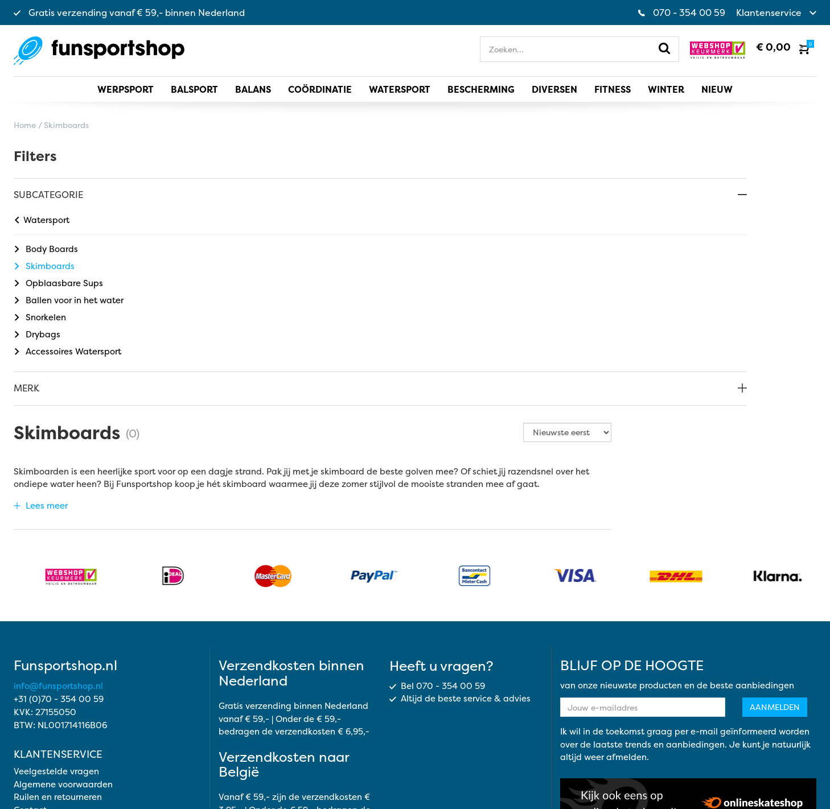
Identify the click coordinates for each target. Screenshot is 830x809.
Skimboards (45, 266)
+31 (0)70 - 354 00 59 (59, 591)
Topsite (801, 785)
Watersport (42, 220)
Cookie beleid (650, 772)
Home (25, 124)
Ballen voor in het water (69, 300)
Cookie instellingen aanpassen (753, 772)
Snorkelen (40, 317)
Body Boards (46, 249)
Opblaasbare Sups (59, 283)
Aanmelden (775, 598)
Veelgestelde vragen (56, 664)
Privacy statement (572, 772)
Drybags (37, 334)
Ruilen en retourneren (58, 689)
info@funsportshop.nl (58, 578)
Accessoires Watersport (68, 351)
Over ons (32, 727)
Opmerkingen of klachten (66, 715)
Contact (30, 702)
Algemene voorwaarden (63, 676)
